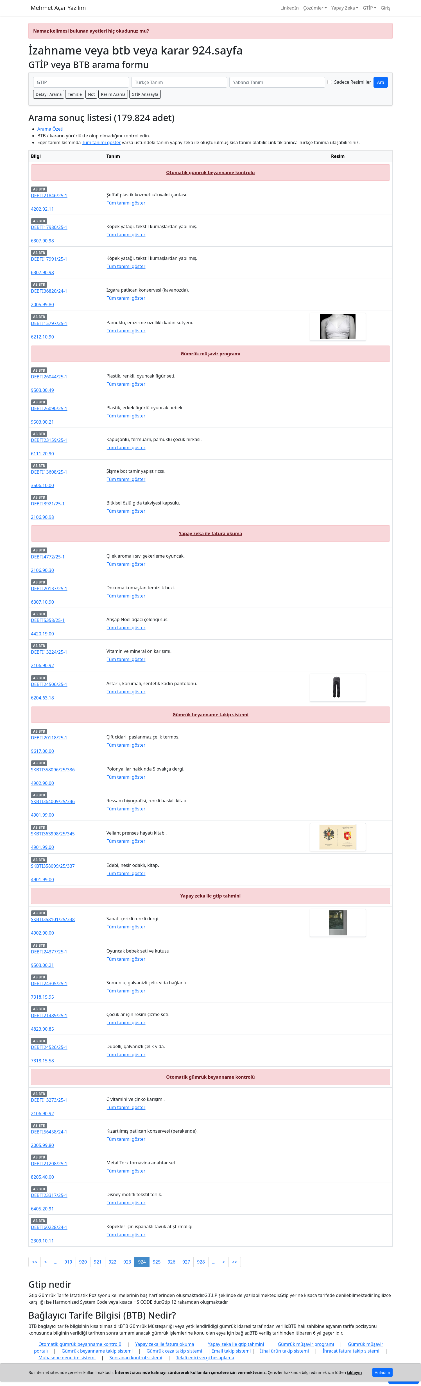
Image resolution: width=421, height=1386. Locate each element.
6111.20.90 (42, 454)
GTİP (368, 8)
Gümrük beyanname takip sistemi (210, 715)
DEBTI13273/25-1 (49, 1100)
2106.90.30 (42, 570)
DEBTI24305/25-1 (49, 983)
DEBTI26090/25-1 (49, 408)
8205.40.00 (42, 1177)
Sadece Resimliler (352, 82)
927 (186, 1262)
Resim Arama (113, 94)
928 (201, 1262)
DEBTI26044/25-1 (49, 377)
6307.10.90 (42, 602)
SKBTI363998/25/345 (53, 834)
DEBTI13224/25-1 (49, 652)
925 (156, 1262)
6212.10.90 (42, 337)
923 (127, 1262)
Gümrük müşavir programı (210, 354)
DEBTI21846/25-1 (49, 195)
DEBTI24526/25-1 (49, 1047)
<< (34, 1262)
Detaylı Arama (49, 94)
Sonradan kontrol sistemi (135, 1358)
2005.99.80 (42, 304)
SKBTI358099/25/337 (53, 866)
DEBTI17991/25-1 (49, 259)
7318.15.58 (42, 1061)
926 (171, 1262)
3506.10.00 (42, 485)
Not (91, 94)
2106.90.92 (42, 665)
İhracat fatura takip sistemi (351, 1351)
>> (234, 1262)
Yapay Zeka (343, 8)
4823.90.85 (42, 1029)
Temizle (75, 94)
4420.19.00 (42, 634)
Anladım (382, 1372)
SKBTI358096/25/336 (53, 770)
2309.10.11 (42, 1241)
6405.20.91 (42, 1209)
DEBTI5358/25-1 (48, 620)
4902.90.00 (42, 783)
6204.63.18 (42, 698)
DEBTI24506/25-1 (49, 684)
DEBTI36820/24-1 (49, 291)
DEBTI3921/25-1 (48, 504)
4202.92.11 (42, 209)
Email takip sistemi (231, 1351)
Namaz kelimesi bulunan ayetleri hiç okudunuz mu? (91, 31)
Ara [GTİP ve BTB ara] (380, 82)
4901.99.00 (42, 815)
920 (83, 1262)
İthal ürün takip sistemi (284, 1351)
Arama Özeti (50, 129)
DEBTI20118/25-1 (49, 738)
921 (97, 1262)
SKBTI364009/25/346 (53, 801)
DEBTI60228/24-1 (49, 1227)
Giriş (385, 8)
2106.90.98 (42, 517)
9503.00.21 (42, 422)
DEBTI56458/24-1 (49, 1132)
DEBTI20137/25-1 (49, 588)
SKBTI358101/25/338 (53, 919)
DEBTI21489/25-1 (49, 1015)
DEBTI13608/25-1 (49, 472)
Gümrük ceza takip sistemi (174, 1351)
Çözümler (313, 8)
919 (68, 1262)
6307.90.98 (42, 241)
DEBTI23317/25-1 (49, 1195)
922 (112, 1262)
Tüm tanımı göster (101, 142)
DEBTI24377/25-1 (49, 952)
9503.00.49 (42, 390)
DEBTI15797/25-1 (49, 323)
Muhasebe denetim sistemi (67, 1358)
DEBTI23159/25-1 (49, 440)
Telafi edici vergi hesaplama (205, 1358)
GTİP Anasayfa (145, 94)
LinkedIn (289, 8)
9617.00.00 (42, 751)
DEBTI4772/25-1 (48, 557)
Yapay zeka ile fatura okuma (210, 533)
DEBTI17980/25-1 (49, 227)
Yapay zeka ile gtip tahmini (210, 896)
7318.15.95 (42, 997)
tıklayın (354, 1372)
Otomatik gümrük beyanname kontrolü (210, 172)
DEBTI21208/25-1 (49, 1163)
